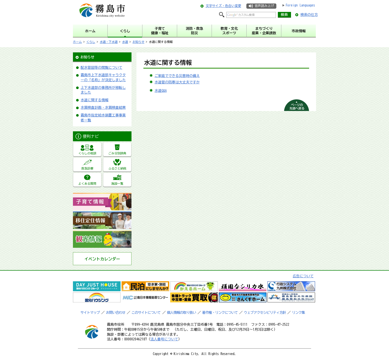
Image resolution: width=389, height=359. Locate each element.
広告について (303, 276)
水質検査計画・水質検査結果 (103, 107)
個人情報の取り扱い (181, 312)
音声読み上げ (264, 5)
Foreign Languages (300, 5)
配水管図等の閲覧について (101, 67)
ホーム (77, 41)
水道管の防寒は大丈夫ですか (177, 82)
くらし (90, 41)
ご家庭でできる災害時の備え (177, 75)
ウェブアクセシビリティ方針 (265, 312)
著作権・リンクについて (220, 312)
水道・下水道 (109, 41)
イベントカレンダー (102, 259)
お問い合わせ (115, 312)
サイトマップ (90, 312)
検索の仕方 (309, 14)
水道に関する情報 (94, 100)
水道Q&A (161, 90)
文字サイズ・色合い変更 (223, 5)
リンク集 (298, 312)
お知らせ (138, 41)
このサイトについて (146, 312)
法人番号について (164, 339)
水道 (125, 41)
